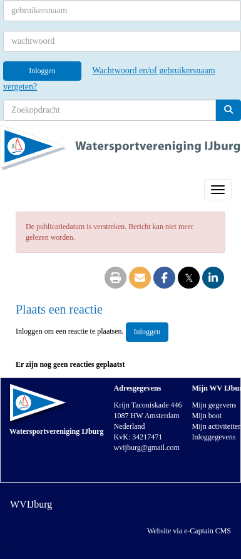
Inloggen (42, 70)
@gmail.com (147, 447)
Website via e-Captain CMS (189, 530)
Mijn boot (207, 415)
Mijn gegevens (214, 405)
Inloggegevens (213, 437)
